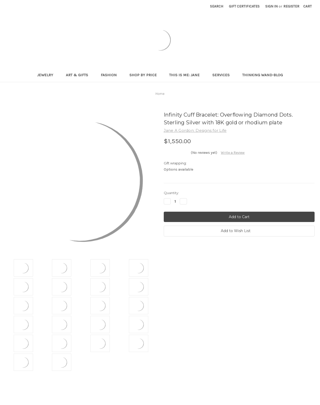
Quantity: (171, 193)
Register (291, 6)
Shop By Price (145, 75)
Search (216, 6)
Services (223, 75)
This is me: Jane (186, 75)
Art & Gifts (79, 75)
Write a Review (233, 152)
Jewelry (47, 75)
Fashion (111, 75)
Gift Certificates (244, 6)
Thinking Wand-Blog (262, 75)
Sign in (271, 6)
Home (160, 94)
